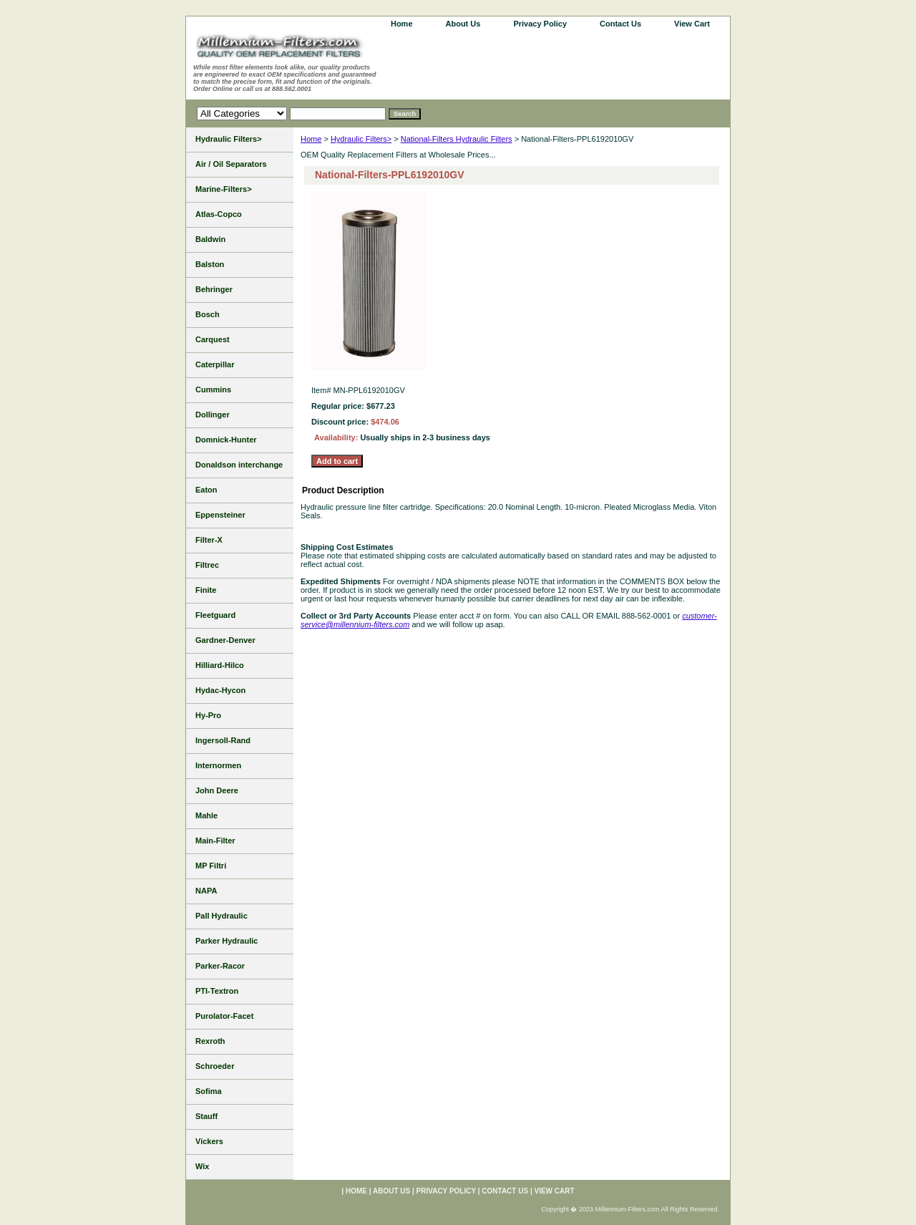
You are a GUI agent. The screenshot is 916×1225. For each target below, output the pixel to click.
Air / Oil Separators (231, 164)
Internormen (218, 765)
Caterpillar (214, 364)
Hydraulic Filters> (361, 139)
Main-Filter (215, 840)
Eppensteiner (220, 514)
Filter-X (209, 540)
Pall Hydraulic (221, 915)
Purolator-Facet (224, 1016)
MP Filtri (210, 865)
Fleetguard (215, 615)
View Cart (692, 23)
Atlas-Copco (218, 214)
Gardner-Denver (225, 640)
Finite (205, 590)
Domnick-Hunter (226, 439)
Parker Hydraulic (226, 940)
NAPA (206, 890)
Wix (202, 1166)
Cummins (213, 389)
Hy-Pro (208, 715)
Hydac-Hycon (220, 690)
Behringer (214, 289)
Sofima (208, 1091)
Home (311, 139)
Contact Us (620, 23)
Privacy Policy (540, 23)
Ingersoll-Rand (222, 740)
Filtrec (207, 565)
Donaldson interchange (239, 464)
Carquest (212, 339)
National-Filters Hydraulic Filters (456, 139)
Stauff (206, 1116)
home (402, 23)
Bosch (207, 314)
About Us (463, 23)
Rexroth (210, 1041)
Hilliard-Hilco (219, 665)
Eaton (206, 489)
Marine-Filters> (223, 189)
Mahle (206, 815)
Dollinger (212, 414)
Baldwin (210, 239)
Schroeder (214, 1066)
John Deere (216, 790)
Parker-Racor (220, 966)
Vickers (209, 1141)
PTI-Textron (216, 991)
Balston (209, 264)
